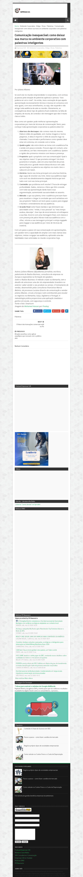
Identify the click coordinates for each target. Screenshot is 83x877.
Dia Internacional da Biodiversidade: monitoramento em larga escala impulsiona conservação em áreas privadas (41, 654)
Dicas (42, 26)
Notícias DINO (18, 847)
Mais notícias (18, 661)
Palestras (48, 26)
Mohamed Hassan (30, 299)
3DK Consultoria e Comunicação (24, 841)
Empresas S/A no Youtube (22, 844)
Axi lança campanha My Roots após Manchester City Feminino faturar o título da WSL (41, 612)
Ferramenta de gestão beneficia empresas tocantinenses (32, 780)
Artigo (37, 26)
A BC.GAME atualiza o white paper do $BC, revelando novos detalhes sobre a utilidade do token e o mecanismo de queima (40, 639)
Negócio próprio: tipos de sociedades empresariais (40, 730)
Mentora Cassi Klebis (20, 839)
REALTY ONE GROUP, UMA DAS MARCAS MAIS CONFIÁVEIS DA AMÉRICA (38, 619)
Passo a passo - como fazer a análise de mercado (40, 721)
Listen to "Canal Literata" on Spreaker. (26, 487)
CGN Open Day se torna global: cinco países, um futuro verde (34, 632)
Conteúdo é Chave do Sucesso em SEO (36, 713)
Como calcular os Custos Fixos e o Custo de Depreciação (42, 738)
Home (15, 26)
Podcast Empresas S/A (21, 836)
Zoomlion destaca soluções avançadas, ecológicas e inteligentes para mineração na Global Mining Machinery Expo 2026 (38, 625)
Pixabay (44, 299)
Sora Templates (25, 872)
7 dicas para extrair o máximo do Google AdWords (33, 668)
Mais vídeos (27, 661)
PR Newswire (17, 849)
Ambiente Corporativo (26, 26)
